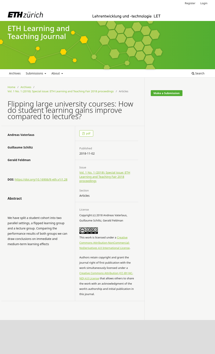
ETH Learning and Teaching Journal (39, 32)
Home (11, 87)
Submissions (35, 73)
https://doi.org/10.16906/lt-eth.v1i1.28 (41, 179)
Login (203, 3)
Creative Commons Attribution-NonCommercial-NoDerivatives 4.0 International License (104, 243)
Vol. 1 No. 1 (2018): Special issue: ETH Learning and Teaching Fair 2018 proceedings (61, 91)
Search (198, 73)
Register (190, 3)
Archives (15, 73)
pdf (87, 133)
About (55, 73)
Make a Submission (166, 93)
